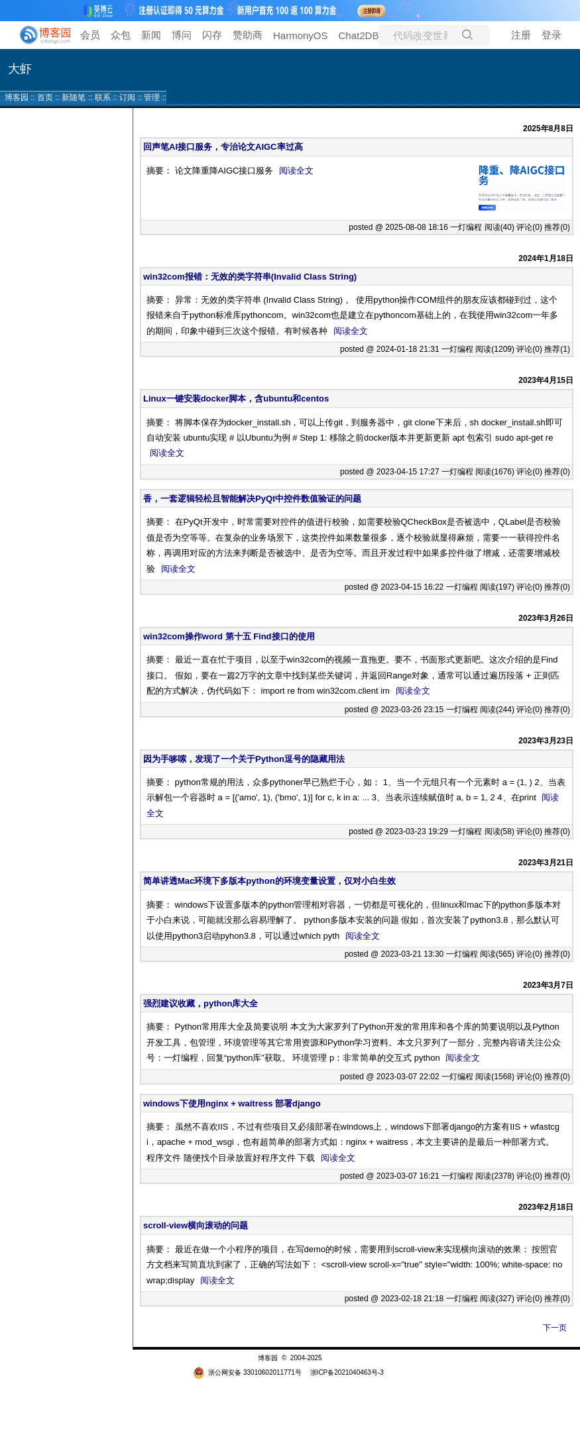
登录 (551, 34)
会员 (90, 34)
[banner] (39, 35)
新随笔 (74, 97)
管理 (152, 97)
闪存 (212, 34)
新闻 (151, 34)
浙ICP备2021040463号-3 (347, 1372)
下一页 (555, 1327)
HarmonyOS (300, 35)
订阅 (127, 97)
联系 (103, 97)
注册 (521, 34)
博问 (182, 34)
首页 (45, 97)
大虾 (20, 69)
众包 (121, 34)
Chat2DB (359, 35)
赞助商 (247, 34)
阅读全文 (296, 171)
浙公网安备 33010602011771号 (247, 1372)
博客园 (17, 97)
